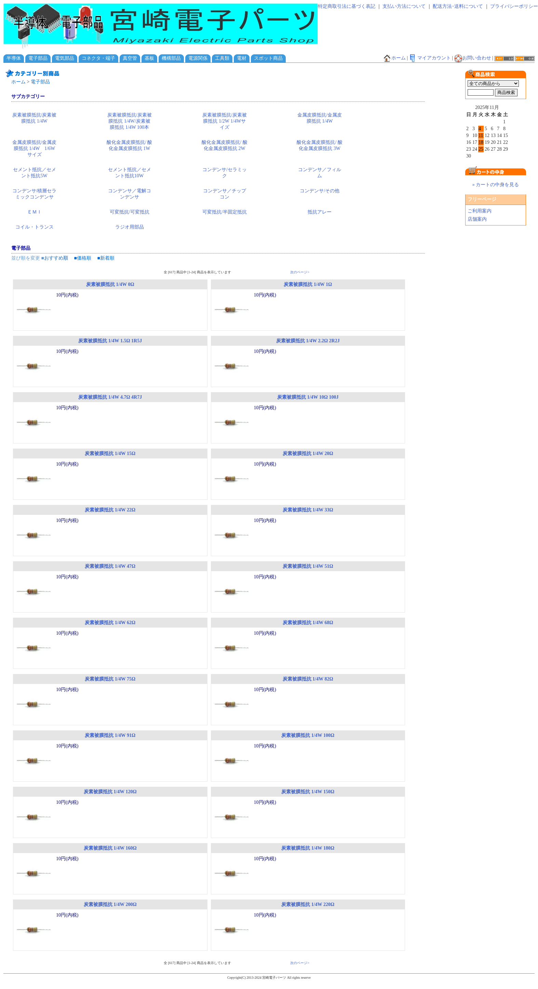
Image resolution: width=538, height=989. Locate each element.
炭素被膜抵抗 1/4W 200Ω (110, 904)
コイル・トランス (34, 227)
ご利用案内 (480, 211)
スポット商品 (268, 58)
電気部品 (64, 58)
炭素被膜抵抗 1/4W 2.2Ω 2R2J (308, 340)
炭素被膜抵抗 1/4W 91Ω (110, 735)
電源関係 (197, 58)
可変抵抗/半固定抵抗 (224, 212)
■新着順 (105, 258)
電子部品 (38, 58)
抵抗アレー (320, 212)
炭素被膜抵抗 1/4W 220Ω (307, 904)
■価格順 (82, 258)
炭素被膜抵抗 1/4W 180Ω (307, 848)
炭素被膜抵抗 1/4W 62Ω (110, 622)
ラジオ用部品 (129, 227)
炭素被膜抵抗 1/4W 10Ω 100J (307, 397)
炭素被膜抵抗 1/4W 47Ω (110, 566)
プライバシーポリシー (514, 6)
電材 (241, 58)
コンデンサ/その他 (319, 190)
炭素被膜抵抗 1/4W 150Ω (307, 791)
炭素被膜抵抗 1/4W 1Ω (308, 284)
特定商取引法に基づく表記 (346, 6)
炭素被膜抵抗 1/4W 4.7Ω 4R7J (110, 397)
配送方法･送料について (458, 6)
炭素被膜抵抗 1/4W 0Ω (110, 284)
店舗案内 (477, 219)
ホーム (394, 57)
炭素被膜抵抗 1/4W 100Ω (307, 735)
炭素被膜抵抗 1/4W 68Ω (308, 622)
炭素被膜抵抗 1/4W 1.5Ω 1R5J (110, 340)
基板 (149, 58)
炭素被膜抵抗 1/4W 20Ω (308, 453)
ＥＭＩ (34, 212)
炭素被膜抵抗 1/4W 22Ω (110, 509)
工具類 (222, 58)
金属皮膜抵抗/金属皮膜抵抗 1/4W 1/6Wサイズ (34, 148)
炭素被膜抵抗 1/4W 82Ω (308, 679)
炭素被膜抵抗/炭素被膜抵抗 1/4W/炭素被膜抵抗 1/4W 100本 (129, 121)
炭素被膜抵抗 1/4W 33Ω (308, 509)
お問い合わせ (472, 57)
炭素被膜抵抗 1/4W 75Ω (110, 679)
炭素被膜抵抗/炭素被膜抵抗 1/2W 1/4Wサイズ (224, 121)
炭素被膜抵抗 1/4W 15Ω (110, 453)
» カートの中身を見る (495, 184)
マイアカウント (430, 57)
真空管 (130, 58)
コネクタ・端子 (98, 58)
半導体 (13, 58)
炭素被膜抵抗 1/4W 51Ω (308, 566)
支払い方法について (404, 6)
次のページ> (299, 272)
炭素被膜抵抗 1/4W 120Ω (110, 791)
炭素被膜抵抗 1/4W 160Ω (110, 848)
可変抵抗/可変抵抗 (129, 212)
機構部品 (171, 58)
